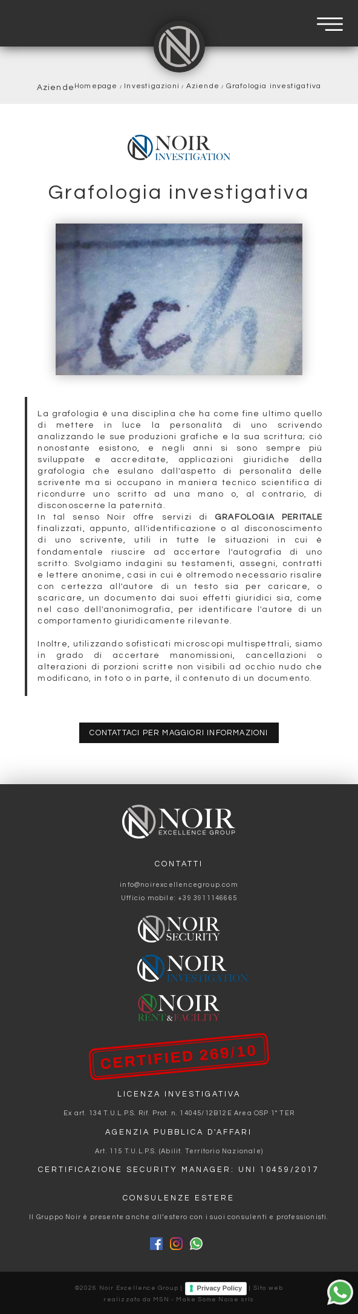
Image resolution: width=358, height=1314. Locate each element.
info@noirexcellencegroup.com (179, 884)
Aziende (203, 85)
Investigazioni (152, 85)
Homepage (96, 85)
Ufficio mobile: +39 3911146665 (179, 898)
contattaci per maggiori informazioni (179, 733)
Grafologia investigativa (274, 85)
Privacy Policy (219, 1288)
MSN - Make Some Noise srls (203, 1299)
